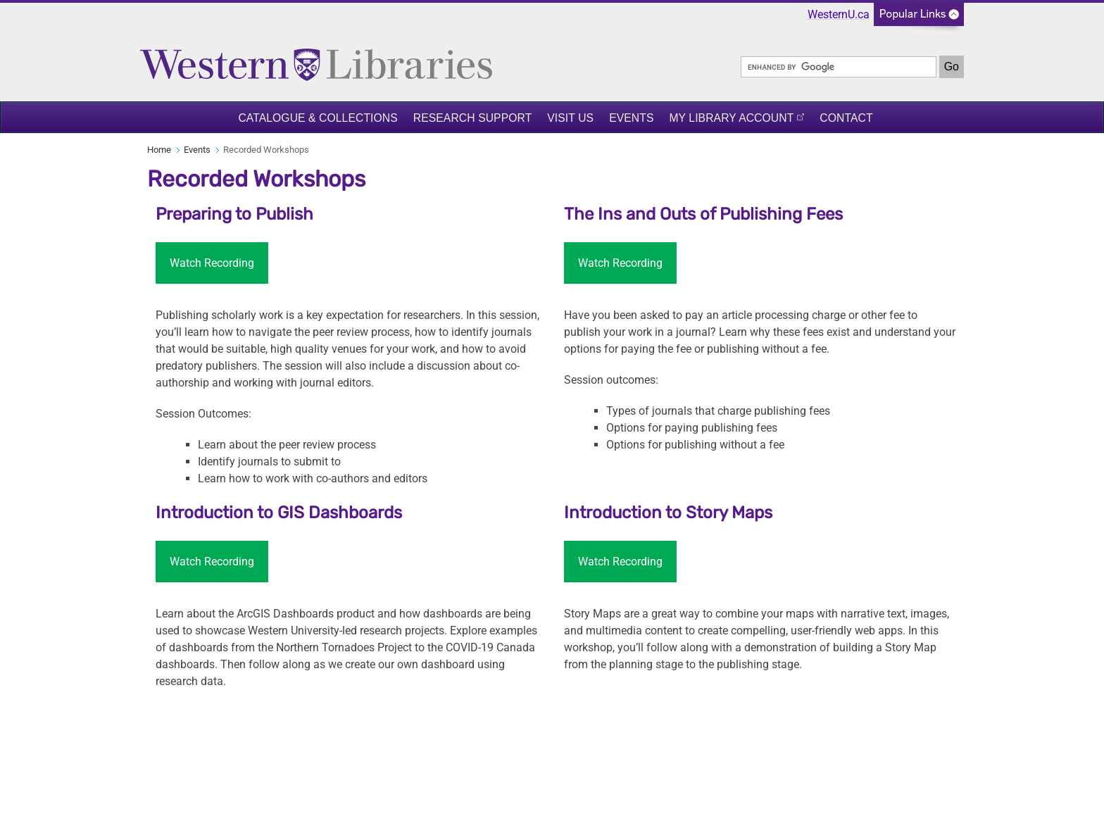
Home (159, 149)
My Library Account (731, 118)
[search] (838, 66)
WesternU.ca (839, 14)
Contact (846, 118)
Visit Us (570, 118)
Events (631, 118)
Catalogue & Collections (317, 118)
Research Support (472, 118)
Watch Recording (212, 263)
